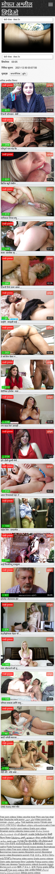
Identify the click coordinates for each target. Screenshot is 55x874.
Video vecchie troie (26, 817)
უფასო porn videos (19, 828)
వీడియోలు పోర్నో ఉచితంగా (23, 838)
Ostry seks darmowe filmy (12, 861)
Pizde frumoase (14, 846)
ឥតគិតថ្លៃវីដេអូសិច (24, 843)
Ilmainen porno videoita (11, 831)
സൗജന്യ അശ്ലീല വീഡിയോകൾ (34, 841)
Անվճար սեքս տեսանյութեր (33, 825)
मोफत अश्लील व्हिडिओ (16, 8)
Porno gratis (42, 867)
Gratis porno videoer (39, 849)
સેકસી (17, 834)
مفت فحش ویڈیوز (8, 841)
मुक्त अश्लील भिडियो (33, 870)
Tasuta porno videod (28, 864)
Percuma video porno (23, 858)
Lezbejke (30, 861)
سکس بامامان (14, 822)
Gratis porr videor (37, 828)
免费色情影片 (39, 843)
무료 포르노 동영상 (39, 855)
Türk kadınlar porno (30, 822)
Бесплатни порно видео (12, 852)
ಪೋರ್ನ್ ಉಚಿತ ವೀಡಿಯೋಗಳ (33, 834)
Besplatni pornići (33, 852)
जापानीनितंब (15, 73)
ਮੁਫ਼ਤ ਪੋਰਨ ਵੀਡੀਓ (8, 843)
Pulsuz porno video (44, 861)
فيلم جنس (29, 819)
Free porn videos (8, 817)
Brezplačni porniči (21, 855)
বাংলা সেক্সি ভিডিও (8, 825)
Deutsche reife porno (14, 819)
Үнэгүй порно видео (33, 846)
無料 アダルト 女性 (26, 867)
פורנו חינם (12, 867)
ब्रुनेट (24, 73)
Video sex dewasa (9, 864)
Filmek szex (46, 822)
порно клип (29, 831)
